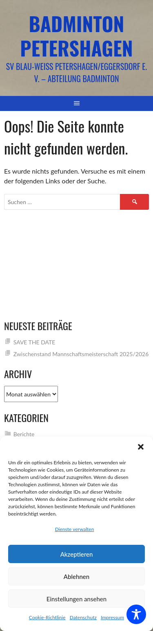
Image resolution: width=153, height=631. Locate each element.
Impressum (112, 617)
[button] (141, 447)
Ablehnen (76, 576)
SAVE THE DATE (34, 342)
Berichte (24, 434)
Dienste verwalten (74, 529)
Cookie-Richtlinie (47, 617)
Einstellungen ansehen (76, 599)
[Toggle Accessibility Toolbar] (136, 614)
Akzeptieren (76, 554)
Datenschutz (83, 617)
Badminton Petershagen (76, 35)
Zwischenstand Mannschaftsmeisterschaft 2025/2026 (81, 353)
